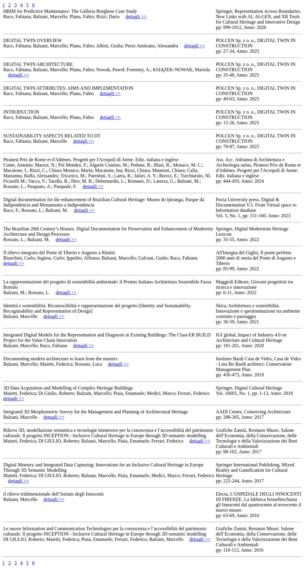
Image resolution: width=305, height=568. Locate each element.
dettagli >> (136, 16)
